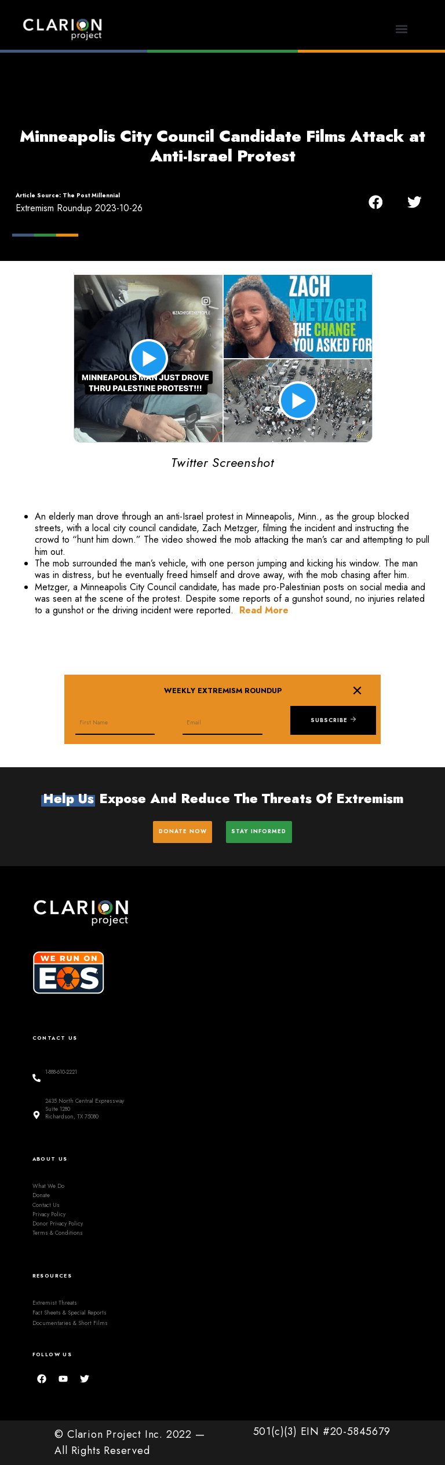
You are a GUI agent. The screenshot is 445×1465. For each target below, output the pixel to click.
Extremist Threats (54, 1303)
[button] (401, 29)
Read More (264, 610)
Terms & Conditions (57, 1233)
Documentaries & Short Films (70, 1323)
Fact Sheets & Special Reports (69, 1313)
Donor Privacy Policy (57, 1224)
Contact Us (46, 1205)
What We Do (48, 1186)
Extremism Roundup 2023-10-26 (79, 208)
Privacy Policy (48, 1214)
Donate (41, 1195)
